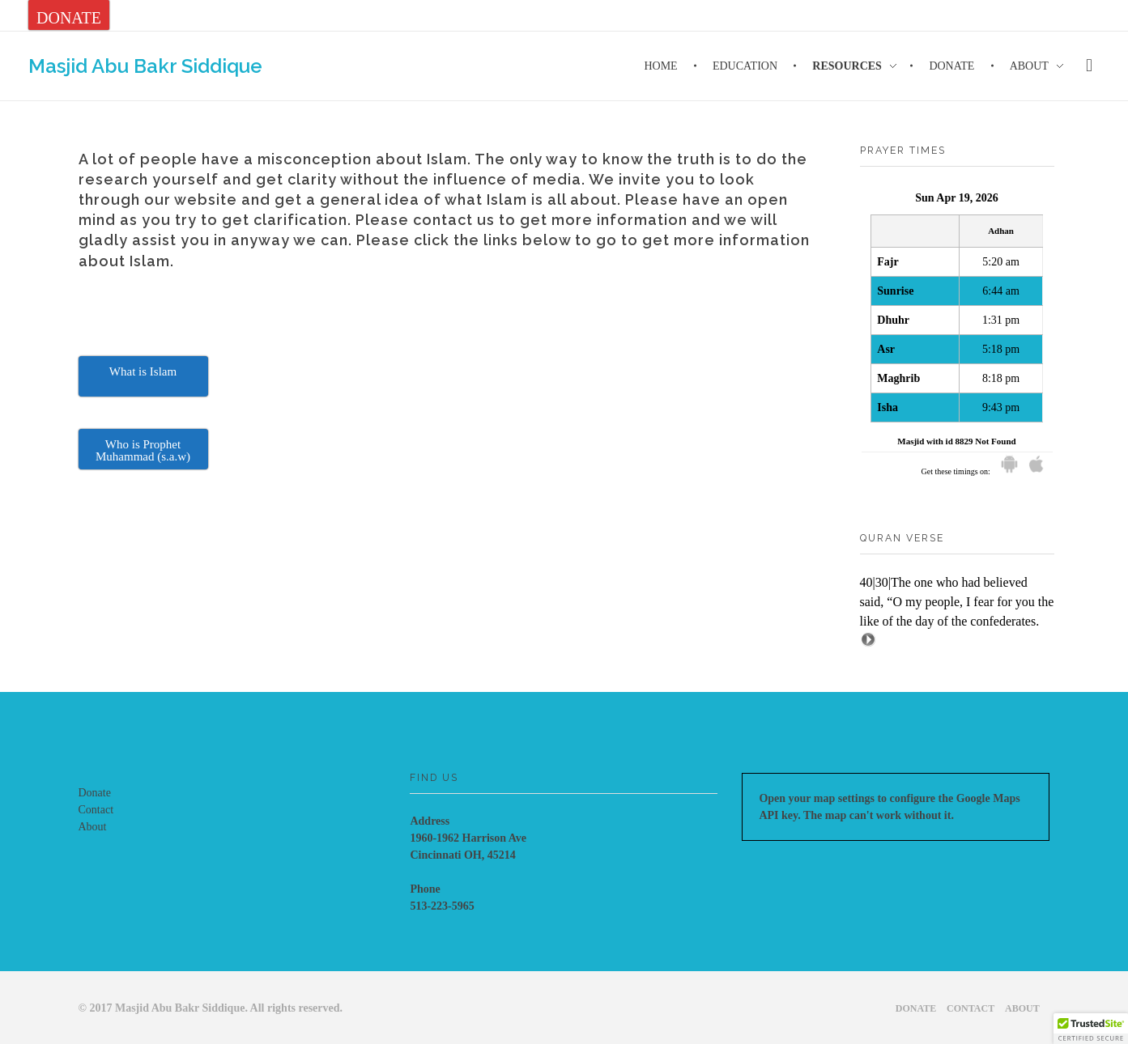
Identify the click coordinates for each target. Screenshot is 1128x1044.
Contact (96, 810)
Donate (95, 793)
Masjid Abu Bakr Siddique (145, 65)
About (93, 827)
